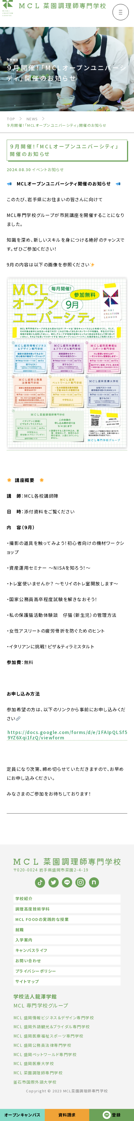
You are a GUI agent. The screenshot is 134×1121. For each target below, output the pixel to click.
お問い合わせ (28, 960)
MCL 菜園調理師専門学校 (38, 1072)
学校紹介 (24, 898)
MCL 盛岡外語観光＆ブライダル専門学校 (51, 1026)
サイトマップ (27, 981)
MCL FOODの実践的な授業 (42, 919)
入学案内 (24, 940)
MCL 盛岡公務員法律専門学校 (42, 1045)
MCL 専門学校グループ (41, 1001)
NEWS (32, 118)
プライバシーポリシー (36, 971)
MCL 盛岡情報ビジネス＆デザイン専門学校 (53, 1017)
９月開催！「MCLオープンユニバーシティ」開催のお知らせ (57, 125)
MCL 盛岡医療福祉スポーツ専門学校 (48, 1036)
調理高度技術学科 (32, 909)
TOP (11, 118)
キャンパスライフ (31, 950)
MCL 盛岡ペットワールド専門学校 (45, 1054)
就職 (19, 929)
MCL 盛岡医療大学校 (33, 1063)
